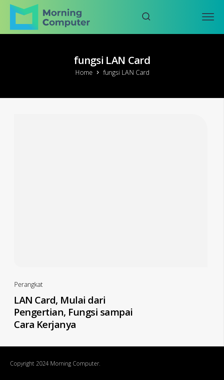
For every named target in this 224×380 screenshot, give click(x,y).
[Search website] (146, 17)
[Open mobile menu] (208, 16)
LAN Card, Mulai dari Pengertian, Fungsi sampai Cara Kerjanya (73, 312)
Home (84, 72)
